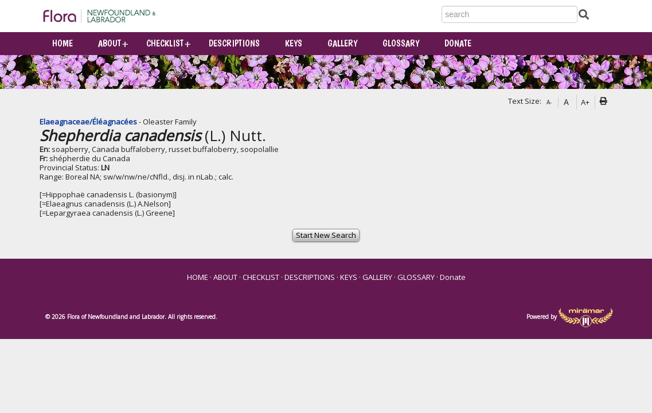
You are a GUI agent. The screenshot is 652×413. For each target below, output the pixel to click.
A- (549, 102)
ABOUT (109, 43)
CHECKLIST (165, 43)
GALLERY (342, 43)
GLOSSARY (400, 43)
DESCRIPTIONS (234, 43)
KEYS (293, 43)
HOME (62, 43)
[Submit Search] (584, 14)
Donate (457, 43)
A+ (585, 102)
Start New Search (326, 235)
